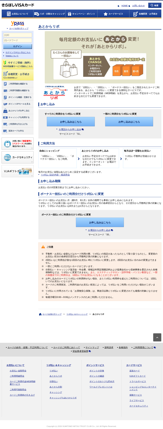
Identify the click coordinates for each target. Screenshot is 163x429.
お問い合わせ (138, 5)
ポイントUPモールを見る (16, 104)
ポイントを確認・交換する (17, 97)
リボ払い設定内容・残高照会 (55, 174)
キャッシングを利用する (16, 117)
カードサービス (134, 365)
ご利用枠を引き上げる (15, 124)
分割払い (54, 381)
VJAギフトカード (137, 376)
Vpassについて (12, 56)
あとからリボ (56, 376)
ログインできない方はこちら (18, 52)
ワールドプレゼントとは (100, 387)
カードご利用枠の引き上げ (22, 395)
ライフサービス (136, 400)
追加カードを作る (13, 131)
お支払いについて (15, 365)
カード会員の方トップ (18, 28)
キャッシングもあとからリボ (63, 398)
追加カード (134, 371)
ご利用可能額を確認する (16, 90)
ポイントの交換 (96, 371)
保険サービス (135, 395)
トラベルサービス (137, 381)
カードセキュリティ (138, 406)
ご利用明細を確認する (15, 84)
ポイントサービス (95, 365)
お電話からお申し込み (72, 129)
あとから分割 (56, 387)
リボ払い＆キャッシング (77, 314)
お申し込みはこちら (71, 121)
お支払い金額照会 (18, 371)
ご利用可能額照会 (18, 389)
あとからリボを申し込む (16, 110)
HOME (124, 5)
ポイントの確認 (96, 376)
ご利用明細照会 (17, 376)
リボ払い (54, 371)
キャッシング (56, 392)
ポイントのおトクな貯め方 (101, 381)
